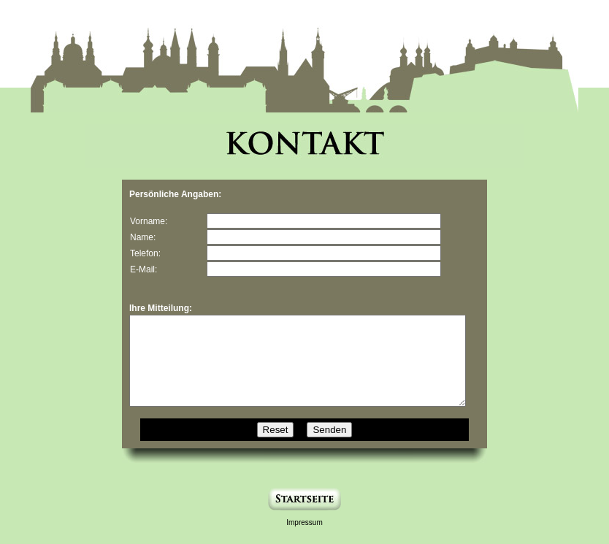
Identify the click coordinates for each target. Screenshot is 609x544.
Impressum (304, 540)
